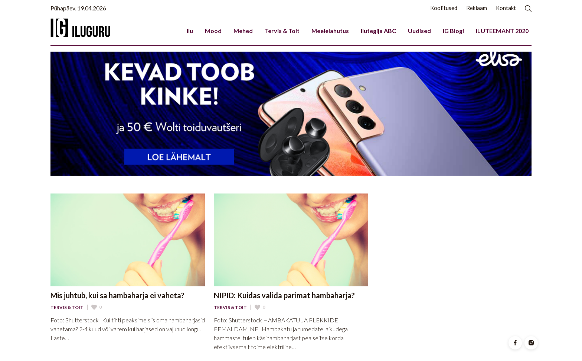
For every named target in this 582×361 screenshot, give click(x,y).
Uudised (419, 30)
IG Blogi (453, 30)
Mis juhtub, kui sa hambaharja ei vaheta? (117, 295)
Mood (213, 30)
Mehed (243, 30)
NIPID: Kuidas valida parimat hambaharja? (284, 295)
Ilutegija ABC (378, 30)
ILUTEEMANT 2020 (502, 30)
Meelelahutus (330, 30)
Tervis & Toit (282, 30)
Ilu (190, 30)
